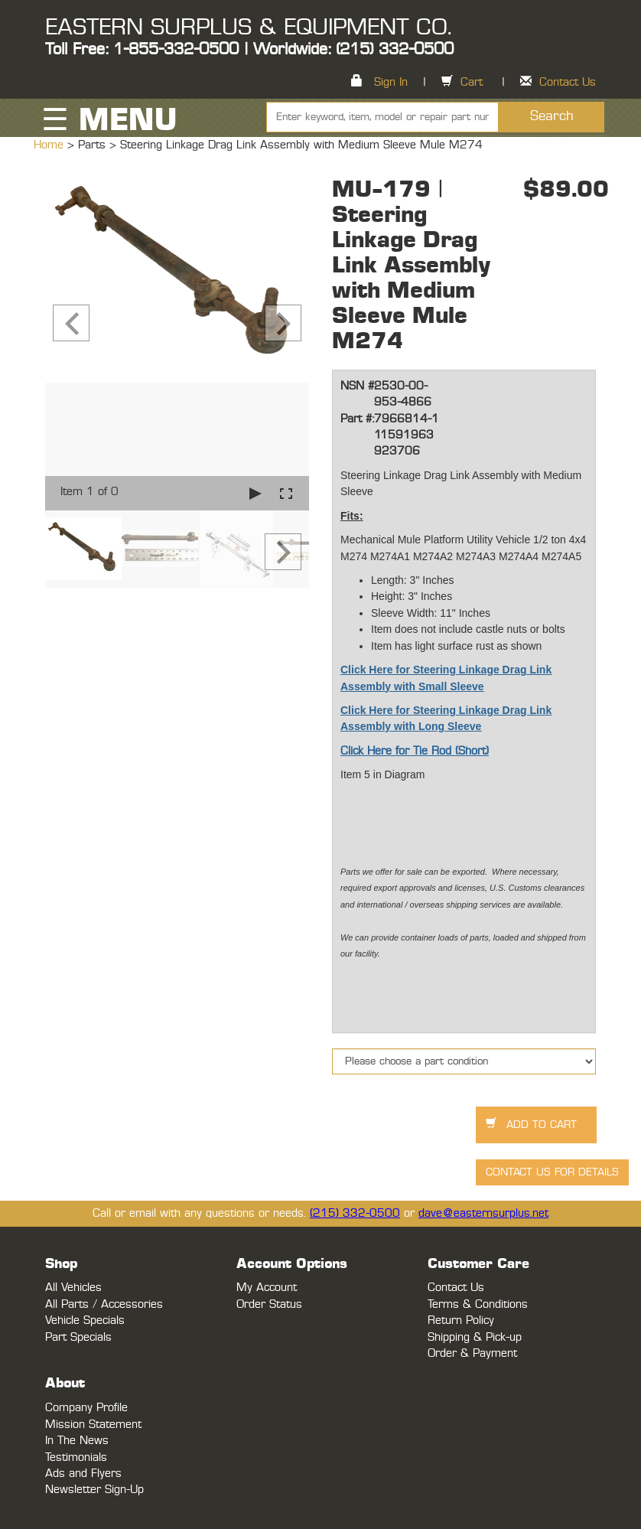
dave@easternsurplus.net (483, 1213)
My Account (266, 1287)
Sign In (391, 82)
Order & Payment (472, 1353)
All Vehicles (73, 1287)
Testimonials (76, 1457)
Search (552, 116)
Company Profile (86, 1407)
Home (50, 145)
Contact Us (567, 82)
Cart (471, 82)
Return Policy (461, 1320)
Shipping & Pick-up (475, 1337)
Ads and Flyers (83, 1473)
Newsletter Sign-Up (94, 1489)
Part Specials (78, 1337)
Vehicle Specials (85, 1320)
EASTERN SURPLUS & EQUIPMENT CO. (248, 27)
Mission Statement (93, 1424)
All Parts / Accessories (104, 1304)
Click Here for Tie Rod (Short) (414, 751)
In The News (77, 1440)
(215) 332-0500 (355, 1213)
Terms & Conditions (478, 1304)
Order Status (269, 1304)
